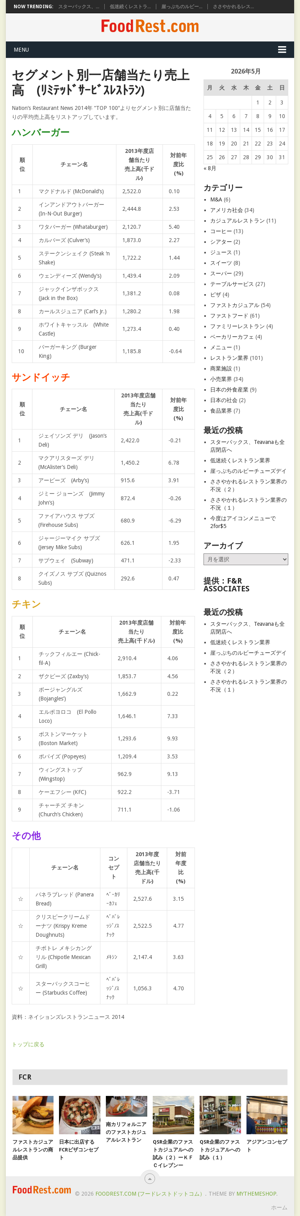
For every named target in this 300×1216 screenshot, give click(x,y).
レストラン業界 (229, 358)
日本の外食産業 (229, 389)
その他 (26, 835)
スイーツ (221, 263)
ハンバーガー (41, 132)
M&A (216, 199)
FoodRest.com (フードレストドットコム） (150, 1194)
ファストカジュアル (234, 305)
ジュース (221, 252)
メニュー (221, 347)
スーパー (221, 273)
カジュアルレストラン (237, 220)
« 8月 (210, 168)
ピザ (215, 294)
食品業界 (221, 411)
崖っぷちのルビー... (181, 6)
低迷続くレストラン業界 (240, 460)
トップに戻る (28, 1044)
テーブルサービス (232, 284)
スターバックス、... (78, 6)
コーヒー (221, 231)
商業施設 (221, 368)
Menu (21, 50)
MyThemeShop (256, 1194)
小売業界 (221, 379)
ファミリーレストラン (237, 326)
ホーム (279, 1207)
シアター (221, 242)
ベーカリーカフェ (232, 337)
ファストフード (229, 316)
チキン (26, 604)
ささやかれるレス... (233, 6)
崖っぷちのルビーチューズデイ (248, 471)
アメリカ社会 (226, 210)
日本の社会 (224, 400)
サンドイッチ (41, 377)
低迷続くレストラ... (130, 6)
